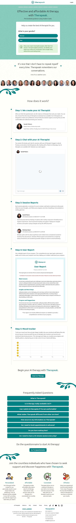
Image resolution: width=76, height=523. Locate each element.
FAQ (30, 505)
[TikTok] (50, 505)
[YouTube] (56, 505)
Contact (35, 505)
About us (24, 505)
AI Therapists (17, 505)
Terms (40, 505)
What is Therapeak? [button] (38, 398)
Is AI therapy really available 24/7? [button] (38, 404)
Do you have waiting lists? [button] (38, 430)
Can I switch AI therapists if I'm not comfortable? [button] (38, 409)
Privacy (45, 505)
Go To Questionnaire (38, 450)
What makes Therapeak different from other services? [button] (38, 414)
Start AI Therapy (38, 376)
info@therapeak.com (50, 520)
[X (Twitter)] (59, 505)
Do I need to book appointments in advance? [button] (38, 425)
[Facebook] (53, 505)
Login (71, 2)
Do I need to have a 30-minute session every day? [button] (38, 436)
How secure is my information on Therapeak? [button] (38, 420)
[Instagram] (62, 505)
